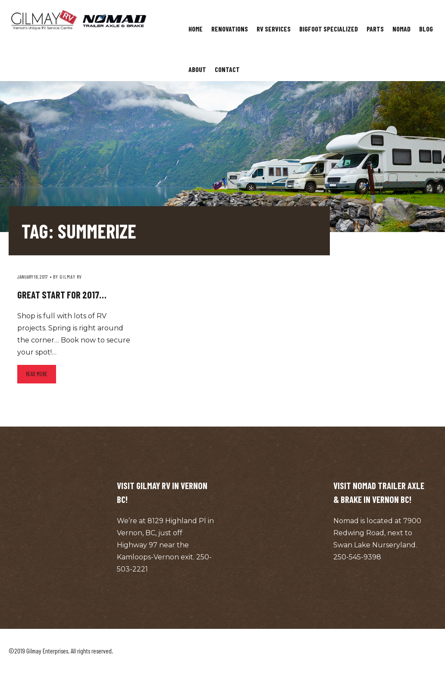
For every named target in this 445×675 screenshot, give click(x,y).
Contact (227, 69)
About (197, 69)
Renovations (229, 29)
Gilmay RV (71, 276)
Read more (36, 373)
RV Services (274, 29)
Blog (426, 29)
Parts (375, 29)
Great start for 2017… (62, 294)
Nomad (401, 29)
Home (195, 29)
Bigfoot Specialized (328, 29)
